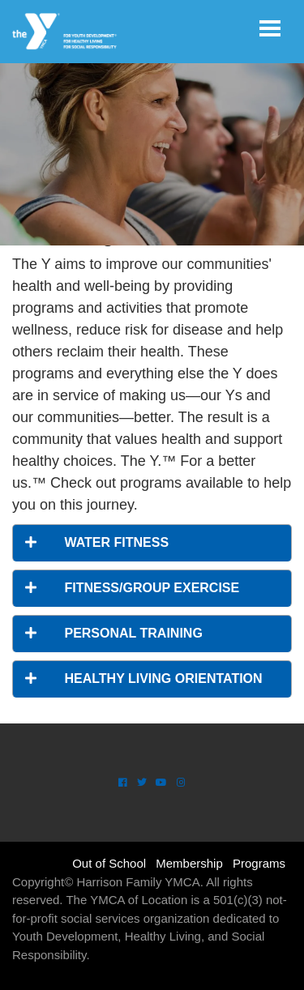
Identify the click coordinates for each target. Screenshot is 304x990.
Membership (189, 863)
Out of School (109, 863)
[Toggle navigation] (270, 28)
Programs (259, 863)
